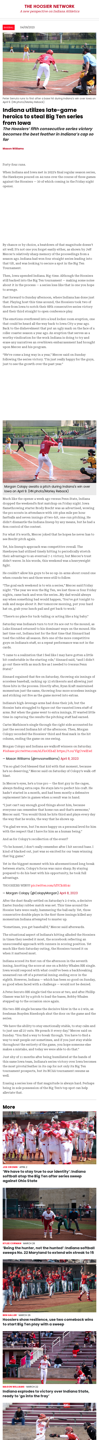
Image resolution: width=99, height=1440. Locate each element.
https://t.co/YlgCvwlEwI (74, 751)
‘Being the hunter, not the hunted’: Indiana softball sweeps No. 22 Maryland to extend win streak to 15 (49, 1250)
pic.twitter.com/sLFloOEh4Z (35, 751)
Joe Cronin (10, 1167)
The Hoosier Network (49, 7)
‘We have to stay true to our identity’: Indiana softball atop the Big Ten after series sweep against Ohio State (44, 1176)
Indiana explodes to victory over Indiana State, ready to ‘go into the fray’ (46, 1393)
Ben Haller (10, 1315)
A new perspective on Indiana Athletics (49, 11)
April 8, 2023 (69, 759)
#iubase (9, 751)
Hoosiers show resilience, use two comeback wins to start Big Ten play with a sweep (48, 1322)
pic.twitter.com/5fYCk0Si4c (50, 885)
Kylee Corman (12, 1243)
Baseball (9, 27)
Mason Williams (13, 148)
